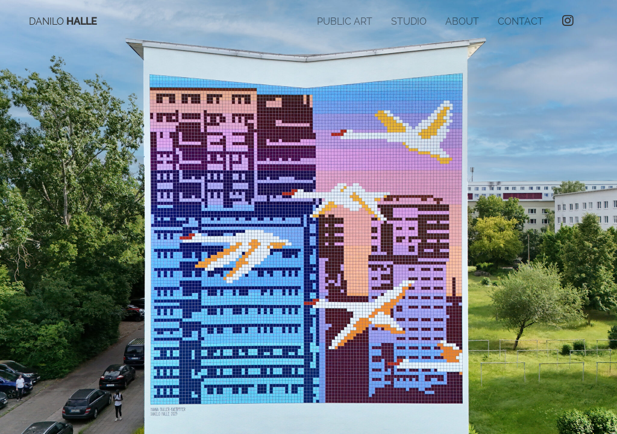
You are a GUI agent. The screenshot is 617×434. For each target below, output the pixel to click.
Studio (409, 21)
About (462, 21)
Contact (520, 21)
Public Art (344, 21)
